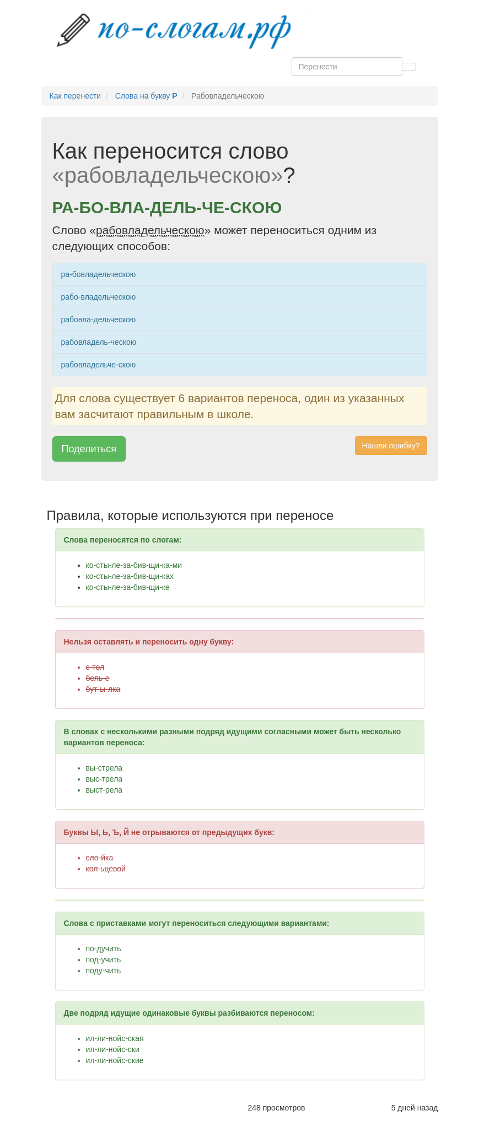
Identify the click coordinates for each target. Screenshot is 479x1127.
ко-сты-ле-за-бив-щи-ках (130, 576)
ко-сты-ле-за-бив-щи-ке (128, 587)
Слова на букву (146, 95)
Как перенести (75, 95)
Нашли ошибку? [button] (391, 445)
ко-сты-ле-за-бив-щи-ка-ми (134, 565)
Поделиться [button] (89, 448)
